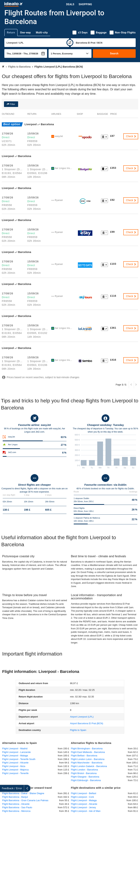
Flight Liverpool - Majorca (15, 769)
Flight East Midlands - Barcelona (88, 752)
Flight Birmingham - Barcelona (87, 748)
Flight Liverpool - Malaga (15, 755)
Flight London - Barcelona (84, 769)
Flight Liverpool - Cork (82, 797)
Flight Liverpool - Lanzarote (16, 752)
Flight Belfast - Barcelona (84, 755)
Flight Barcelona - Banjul (15, 797)
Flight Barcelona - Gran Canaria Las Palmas (25, 800)
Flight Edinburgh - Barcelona (86, 780)
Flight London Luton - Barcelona (88, 759)
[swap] (69, 42)
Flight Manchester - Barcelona (86, 762)
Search (114, 53)
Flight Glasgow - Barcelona (85, 776)
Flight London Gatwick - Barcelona (89, 766)
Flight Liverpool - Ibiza (13, 766)
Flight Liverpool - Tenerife (15, 773)
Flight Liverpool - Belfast (83, 793)
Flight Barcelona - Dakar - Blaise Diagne (23, 793)
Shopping (85, 4)
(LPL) (82, 716)
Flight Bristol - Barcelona (84, 773)
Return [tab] (11, 32)
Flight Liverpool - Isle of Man (86, 811)
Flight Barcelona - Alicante (16, 804)
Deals (70, 4)
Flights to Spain (78, 730)
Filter (12, 104)
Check (131, 136)
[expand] (3, 788)
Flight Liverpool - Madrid (14, 748)
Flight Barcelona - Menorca (16, 811)
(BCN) (86, 723)
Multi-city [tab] (42, 32)
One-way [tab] (25, 32)
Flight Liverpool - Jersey (83, 807)
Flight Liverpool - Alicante (15, 762)
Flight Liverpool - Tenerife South (18, 759)
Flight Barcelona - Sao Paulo (17, 807)
